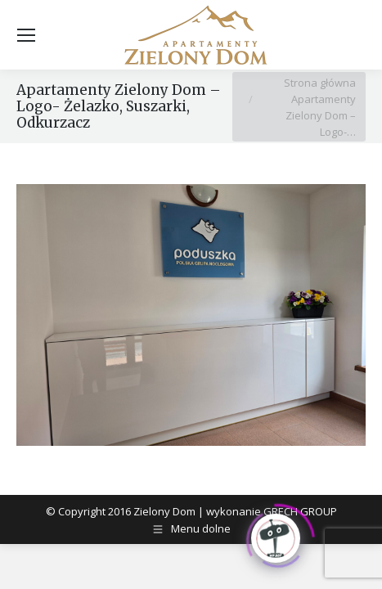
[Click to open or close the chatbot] (275, 536)
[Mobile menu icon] (26, 35)
